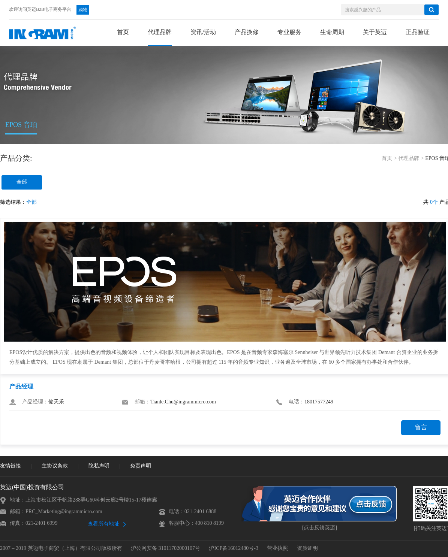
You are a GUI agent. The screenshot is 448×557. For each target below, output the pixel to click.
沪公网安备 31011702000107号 (165, 548)
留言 (421, 427)
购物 (82, 9)
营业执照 (277, 548)
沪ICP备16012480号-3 (233, 548)
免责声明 (140, 466)
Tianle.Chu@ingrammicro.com (183, 402)
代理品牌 (408, 158)
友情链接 (10, 466)
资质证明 (307, 548)
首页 (387, 158)
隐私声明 (98, 466)
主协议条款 (55, 466)
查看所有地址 (103, 524)
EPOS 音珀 (21, 125)
